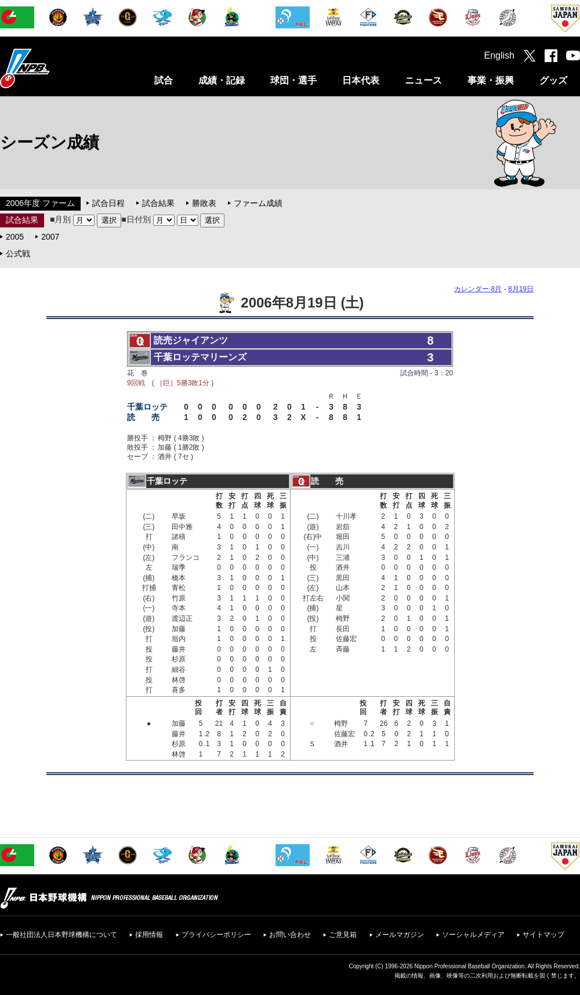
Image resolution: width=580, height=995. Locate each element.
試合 (163, 80)
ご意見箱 (343, 935)
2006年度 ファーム (40, 203)
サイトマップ (543, 935)
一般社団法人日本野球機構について (61, 935)
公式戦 (18, 253)
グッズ (553, 80)
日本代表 (360, 80)
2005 (15, 236)
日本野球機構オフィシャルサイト (54, 68)
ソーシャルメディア (473, 935)
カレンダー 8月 (478, 289)
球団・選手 (293, 80)
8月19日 (521, 289)
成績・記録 (221, 80)
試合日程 (108, 203)
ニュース (423, 80)
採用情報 (149, 935)
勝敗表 (204, 203)
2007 (50, 236)
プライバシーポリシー (216, 935)
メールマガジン (399, 935)
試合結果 (158, 203)
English (499, 55)
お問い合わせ (290, 935)
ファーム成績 (258, 203)
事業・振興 (490, 80)
